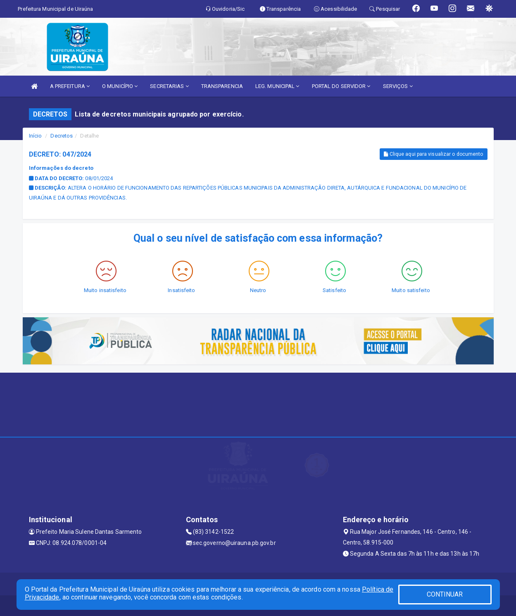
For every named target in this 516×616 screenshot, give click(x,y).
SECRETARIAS (169, 86)
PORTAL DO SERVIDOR (341, 86)
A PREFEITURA (70, 86)
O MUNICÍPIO (120, 86)
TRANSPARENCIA (222, 86)
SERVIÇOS (398, 86)
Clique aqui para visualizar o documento (433, 154)
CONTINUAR (445, 594)
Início (35, 136)
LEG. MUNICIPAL (277, 86)
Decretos (61, 136)
